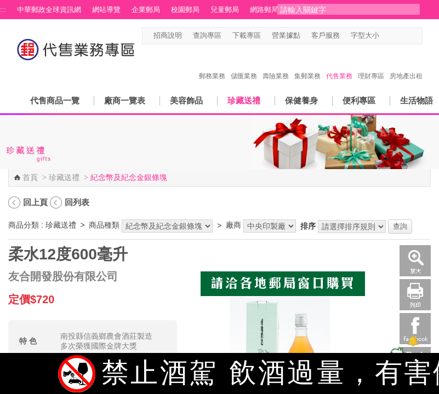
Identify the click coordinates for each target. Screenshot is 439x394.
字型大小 (365, 35)
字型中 (396, 36)
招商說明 (167, 35)
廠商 (233, 225)
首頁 (30, 177)
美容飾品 (186, 100)
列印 (415, 294)
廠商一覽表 (124, 100)
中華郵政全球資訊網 (49, 10)
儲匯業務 (244, 64)
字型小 (386, 36)
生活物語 (416, 100)
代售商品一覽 (54, 100)
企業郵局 (146, 10)
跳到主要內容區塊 (5, 5)
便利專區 (359, 100)
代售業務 (339, 64)
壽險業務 (276, 64)
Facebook (415, 328)
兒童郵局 (224, 10)
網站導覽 (106, 10)
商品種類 (104, 225)
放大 (415, 260)
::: (3, 10)
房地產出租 (406, 64)
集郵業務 (307, 64)
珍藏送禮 (243, 100)
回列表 (77, 202)
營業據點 (286, 35)
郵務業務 (212, 64)
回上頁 (35, 202)
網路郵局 (264, 10)
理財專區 (371, 64)
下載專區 (246, 35)
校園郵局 (185, 10)
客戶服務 (325, 35)
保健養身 (301, 100)
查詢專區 (207, 35)
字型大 (407, 36)
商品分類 (23, 225)
